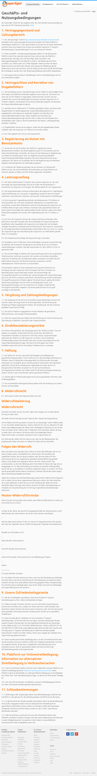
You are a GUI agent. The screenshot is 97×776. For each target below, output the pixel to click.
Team (51, 751)
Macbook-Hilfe (22, 755)
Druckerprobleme (7, 737)
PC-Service (21, 757)
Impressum (86, 773)
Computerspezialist (23, 753)
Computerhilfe (22, 741)
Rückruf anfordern (32, 4)
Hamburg (37, 737)
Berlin (35, 735)
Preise (52, 740)
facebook (68, 734)
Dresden (36, 755)
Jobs (51, 760)
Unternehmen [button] (77, 4)
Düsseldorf (37, 746)
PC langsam (5, 744)
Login (93, 11)
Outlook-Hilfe (6, 735)
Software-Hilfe (22, 759)
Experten (53, 754)
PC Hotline (21, 750)
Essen (35, 751)
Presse (52, 758)
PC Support (21, 746)
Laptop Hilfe (21, 748)
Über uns (52, 749)
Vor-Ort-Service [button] (63, 4)
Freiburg (36, 762)
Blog (51, 763)
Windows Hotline (7, 746)
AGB (32, 25)
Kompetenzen (48, 4)
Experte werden (55, 756)
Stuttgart (36, 744)
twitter (72, 734)
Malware (4, 753)
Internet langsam (7, 742)
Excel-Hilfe (5, 739)
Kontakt (93, 773)
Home (52, 733)
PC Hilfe (20, 744)
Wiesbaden (37, 760)
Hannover (37, 758)
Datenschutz (77, 773)
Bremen (36, 753)
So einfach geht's (55, 737)
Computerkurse (22, 766)
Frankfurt (36, 742)
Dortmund (37, 748)
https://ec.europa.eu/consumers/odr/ (37, 670)
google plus (76, 734)
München (36, 739)
